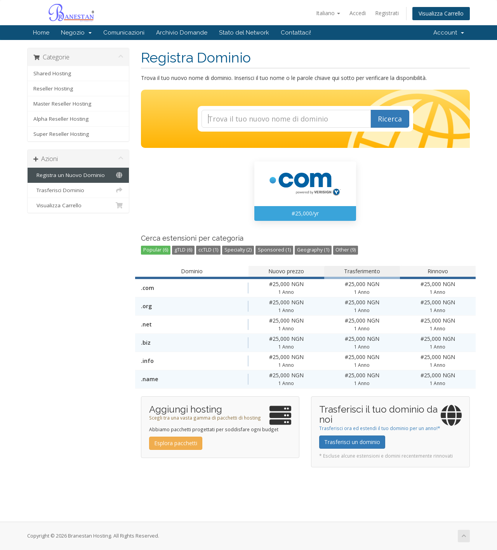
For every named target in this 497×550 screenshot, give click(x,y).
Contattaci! (296, 32)
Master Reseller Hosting (62, 103)
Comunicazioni (123, 32)
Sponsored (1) (274, 249)
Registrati (387, 13)
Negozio (76, 32)
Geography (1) (313, 249)
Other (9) (345, 249)
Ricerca (390, 118)
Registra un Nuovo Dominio (78, 175)
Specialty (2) (238, 249)
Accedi (357, 13)
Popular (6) (155, 249)
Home (41, 32)
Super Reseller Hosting (61, 133)
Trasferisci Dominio (78, 190)
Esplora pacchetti (175, 443)
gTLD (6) (183, 249)
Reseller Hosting (53, 88)
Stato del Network (244, 32)
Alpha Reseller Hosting (61, 118)
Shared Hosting (52, 73)
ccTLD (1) (208, 249)
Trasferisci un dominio (352, 442)
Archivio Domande (181, 32)
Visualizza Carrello (441, 13)
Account (448, 32)
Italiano (328, 13)
